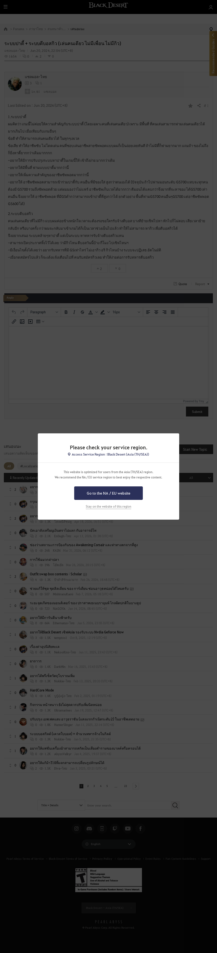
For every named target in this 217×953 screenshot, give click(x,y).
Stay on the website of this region (108, 506)
